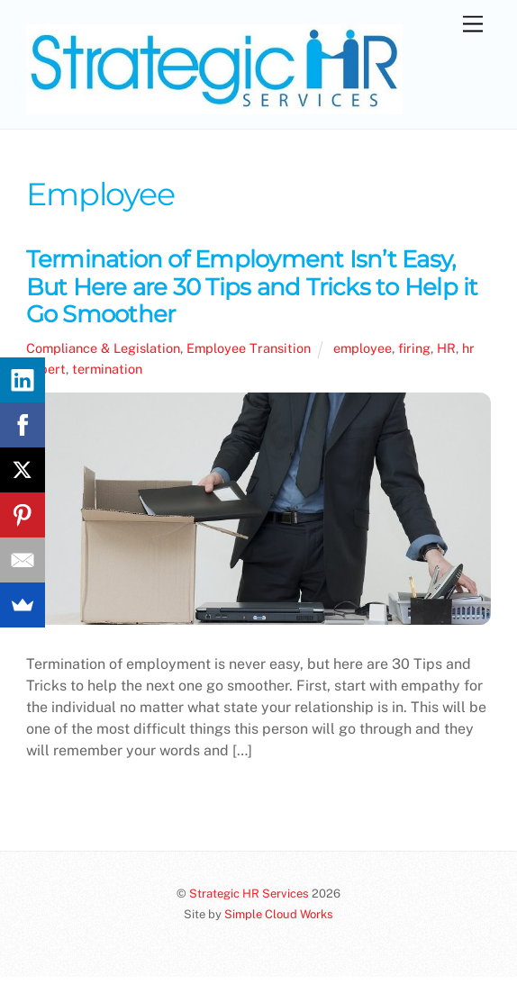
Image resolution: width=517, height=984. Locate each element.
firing (414, 348)
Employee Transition (248, 348)
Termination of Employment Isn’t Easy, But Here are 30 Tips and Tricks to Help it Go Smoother (252, 286)
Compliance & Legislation (103, 348)
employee (362, 348)
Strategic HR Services (249, 893)
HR (446, 348)
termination (107, 368)
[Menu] (473, 24)
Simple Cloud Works (278, 914)
